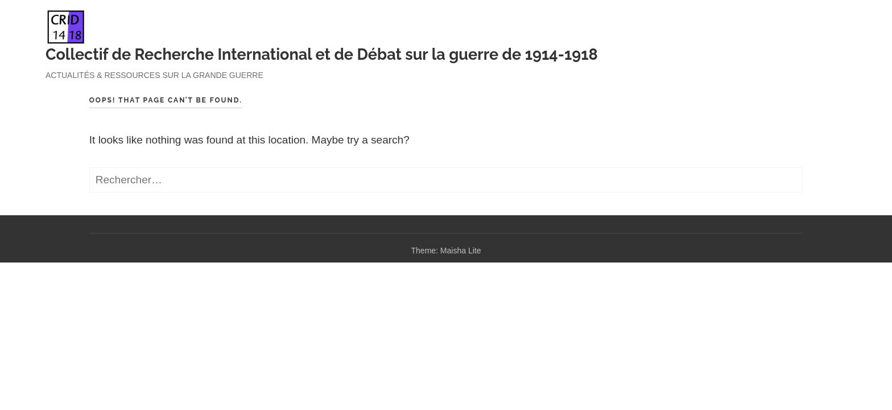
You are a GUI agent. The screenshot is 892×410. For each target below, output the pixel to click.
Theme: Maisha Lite (446, 250)
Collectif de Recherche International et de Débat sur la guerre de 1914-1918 (322, 54)
